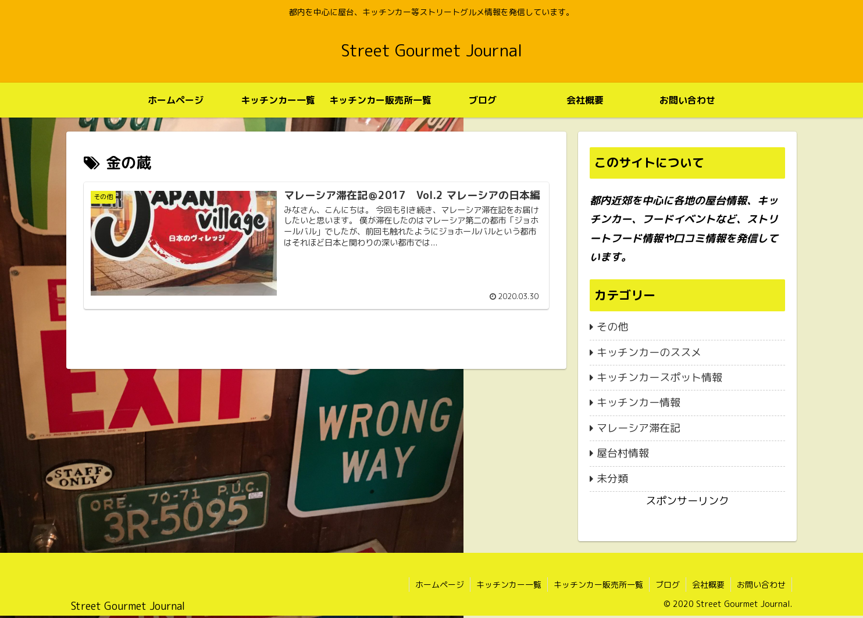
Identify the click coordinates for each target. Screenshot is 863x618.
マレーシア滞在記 (638, 428)
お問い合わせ (761, 584)
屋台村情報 (623, 453)
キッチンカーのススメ (649, 352)
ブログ (667, 584)
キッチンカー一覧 (508, 584)
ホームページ (439, 584)
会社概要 (708, 584)
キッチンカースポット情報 (659, 377)
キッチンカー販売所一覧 (598, 584)
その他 (612, 326)
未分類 (612, 478)
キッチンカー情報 (638, 402)
